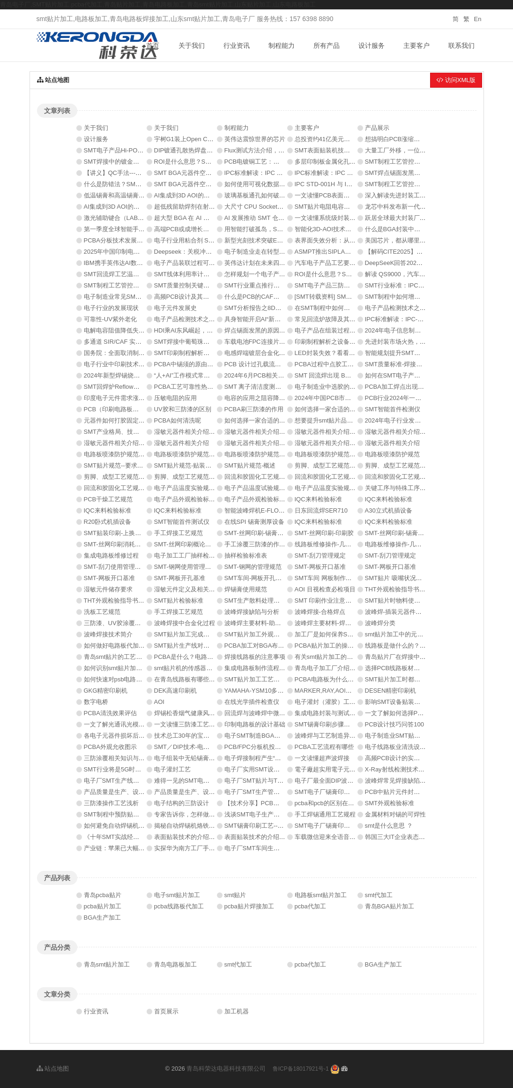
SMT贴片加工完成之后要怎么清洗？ (203, 634)
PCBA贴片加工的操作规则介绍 (336, 645)
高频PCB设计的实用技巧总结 (405, 758)
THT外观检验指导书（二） (401, 589)
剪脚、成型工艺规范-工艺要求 (124, 476)
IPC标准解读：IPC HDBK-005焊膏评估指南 (283, 172)
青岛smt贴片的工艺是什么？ (122, 656)
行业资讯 (236, 45)
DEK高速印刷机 (175, 690)
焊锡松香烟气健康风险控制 (190, 713)
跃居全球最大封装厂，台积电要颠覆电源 (420, 217)
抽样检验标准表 (245, 555)
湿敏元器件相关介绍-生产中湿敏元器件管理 (213, 431)
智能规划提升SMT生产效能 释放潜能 (415, 352)
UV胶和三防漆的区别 (182, 409)
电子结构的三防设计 (181, 803)
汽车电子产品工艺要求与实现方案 (340, 262)
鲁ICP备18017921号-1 (301, 1068)
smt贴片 (235, 895)
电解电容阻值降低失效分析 (120, 330)
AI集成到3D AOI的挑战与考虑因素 (200, 195)
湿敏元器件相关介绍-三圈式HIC (127, 442)
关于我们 (191, 45)
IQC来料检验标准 (318, 499)
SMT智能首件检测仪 (392, 409)
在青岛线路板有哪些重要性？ (193, 679)
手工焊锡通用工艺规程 (325, 814)
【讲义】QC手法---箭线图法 (122, 172)
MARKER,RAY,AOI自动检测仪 (335, 690)
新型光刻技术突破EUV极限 (261, 240)
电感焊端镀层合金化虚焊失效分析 (270, 352)
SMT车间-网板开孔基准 (256, 578)
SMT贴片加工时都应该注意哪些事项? (416, 679)
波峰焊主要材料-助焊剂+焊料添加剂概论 (279, 623)
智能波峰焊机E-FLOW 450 (260, 510)
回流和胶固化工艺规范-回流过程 (127, 487)
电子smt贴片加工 (177, 895)
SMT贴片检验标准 (178, 600)
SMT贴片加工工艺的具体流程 (264, 679)
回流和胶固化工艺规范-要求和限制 (271, 476)
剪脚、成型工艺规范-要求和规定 (408, 465)
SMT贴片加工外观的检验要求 (264, 634)
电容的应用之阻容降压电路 (260, 397)
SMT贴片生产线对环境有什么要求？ (203, 645)
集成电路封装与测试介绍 (328, 713)
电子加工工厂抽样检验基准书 (193, 555)
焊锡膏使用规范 (245, 589)
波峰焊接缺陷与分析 (251, 611)
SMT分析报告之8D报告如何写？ (268, 307)
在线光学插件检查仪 (251, 701)
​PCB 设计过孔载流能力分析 (261, 364)
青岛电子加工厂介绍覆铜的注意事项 (343, 668)
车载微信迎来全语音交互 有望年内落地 (347, 836)
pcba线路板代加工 (179, 906)
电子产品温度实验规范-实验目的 (338, 487)
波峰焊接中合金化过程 (184, 623)
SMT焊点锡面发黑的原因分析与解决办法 (420, 172)
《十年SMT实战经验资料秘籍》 (127, 836)
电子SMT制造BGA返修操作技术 (267, 735)
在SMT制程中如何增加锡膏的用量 (341, 307)
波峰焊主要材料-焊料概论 (329, 623)
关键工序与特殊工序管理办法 (404, 487)
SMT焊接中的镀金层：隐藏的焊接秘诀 (136, 161)
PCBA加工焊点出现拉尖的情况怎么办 (416, 386)
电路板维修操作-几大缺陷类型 (405, 544)
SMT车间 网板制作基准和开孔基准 (341, 578)
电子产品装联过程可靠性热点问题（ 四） (210, 262)
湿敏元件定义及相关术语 (187, 589)
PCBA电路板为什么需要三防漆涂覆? (344, 679)
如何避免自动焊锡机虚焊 (117, 825)
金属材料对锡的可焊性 (395, 814)
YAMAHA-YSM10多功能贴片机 (266, 690)
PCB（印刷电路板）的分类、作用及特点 (139, 409)
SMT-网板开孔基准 (179, 578)
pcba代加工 (310, 906)
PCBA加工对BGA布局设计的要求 (269, 645)
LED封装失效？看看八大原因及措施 (343, 352)
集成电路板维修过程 (111, 555)
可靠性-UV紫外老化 (110, 319)
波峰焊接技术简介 (108, 634)
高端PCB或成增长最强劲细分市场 (200, 229)
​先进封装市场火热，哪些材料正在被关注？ (423, 341)
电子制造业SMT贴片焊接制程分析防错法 (420, 735)
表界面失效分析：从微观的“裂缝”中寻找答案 (355, 240)
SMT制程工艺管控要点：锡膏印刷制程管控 (423, 184)
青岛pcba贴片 (102, 895)
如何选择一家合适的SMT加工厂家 (270, 420)
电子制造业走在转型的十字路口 (267, 251)
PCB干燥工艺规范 (108, 499)
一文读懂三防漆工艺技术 (187, 724)
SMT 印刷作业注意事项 (326, 600)
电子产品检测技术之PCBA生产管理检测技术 (425, 307)
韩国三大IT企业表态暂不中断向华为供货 (419, 836)
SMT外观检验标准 (389, 803)
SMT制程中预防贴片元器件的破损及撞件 (139, 814)
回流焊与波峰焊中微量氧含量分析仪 (273, 713)
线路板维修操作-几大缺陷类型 (335, 544)
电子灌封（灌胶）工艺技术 (331, 701)
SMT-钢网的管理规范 (253, 566)
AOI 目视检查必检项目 (325, 589)
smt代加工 (379, 895)
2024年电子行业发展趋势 (399, 420)
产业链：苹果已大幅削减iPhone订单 (133, 848)
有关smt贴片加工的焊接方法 (333, 656)
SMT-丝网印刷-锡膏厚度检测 (263, 532)
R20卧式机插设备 (108, 521)
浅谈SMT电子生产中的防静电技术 (270, 814)
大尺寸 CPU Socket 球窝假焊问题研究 (276, 206)
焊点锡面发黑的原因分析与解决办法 (273, 330)
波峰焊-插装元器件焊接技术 (402, 611)
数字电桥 (96, 701)
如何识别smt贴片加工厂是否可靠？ (131, 668)
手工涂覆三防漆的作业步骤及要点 (270, 544)
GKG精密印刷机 (106, 690)
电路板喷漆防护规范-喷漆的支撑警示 (274, 454)
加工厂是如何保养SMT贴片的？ (337, 634)
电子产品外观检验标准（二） (193, 499)
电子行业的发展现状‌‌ (111, 307)
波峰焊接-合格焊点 (320, 611)
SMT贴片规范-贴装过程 (186, 465)
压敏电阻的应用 (175, 397)
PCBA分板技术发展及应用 (119, 240)
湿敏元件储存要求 (108, 589)
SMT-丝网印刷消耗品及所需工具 (127, 544)
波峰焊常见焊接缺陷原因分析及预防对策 (420, 780)
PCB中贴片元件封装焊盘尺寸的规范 (414, 791)
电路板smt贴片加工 (321, 895)
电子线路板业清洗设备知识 (401, 746)
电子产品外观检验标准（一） (264, 499)
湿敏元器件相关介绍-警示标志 (264, 442)
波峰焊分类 (380, 623)
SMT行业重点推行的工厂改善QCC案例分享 (283, 285)
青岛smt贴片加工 (107, 964)
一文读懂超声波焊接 (322, 758)
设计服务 (371, 45)
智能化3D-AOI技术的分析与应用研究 (344, 229)
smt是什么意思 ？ (389, 825)
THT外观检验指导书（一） (120, 600)
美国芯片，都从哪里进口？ (401, 240)
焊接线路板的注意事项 (254, 656)
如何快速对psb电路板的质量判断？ (131, 679)
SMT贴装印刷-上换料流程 (119, 532)
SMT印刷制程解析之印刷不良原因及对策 (209, 352)
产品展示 (377, 127)
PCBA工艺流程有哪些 (324, 746)
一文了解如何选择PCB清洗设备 (408, 713)
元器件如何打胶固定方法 (117, 420)
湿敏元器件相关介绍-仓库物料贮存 (271, 431)
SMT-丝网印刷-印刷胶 (324, 532)
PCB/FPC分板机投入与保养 (261, 746)
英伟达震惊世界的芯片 (254, 139)
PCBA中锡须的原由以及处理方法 (199, 364)
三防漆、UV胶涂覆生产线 (118, 623)
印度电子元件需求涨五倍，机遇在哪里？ (138, 397)
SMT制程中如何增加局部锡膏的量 (411, 296)
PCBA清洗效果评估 (110, 713)
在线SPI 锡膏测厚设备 (254, 521)
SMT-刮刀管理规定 (320, 555)
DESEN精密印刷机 (390, 690)
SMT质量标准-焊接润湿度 (400, 364)
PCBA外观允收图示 (110, 746)
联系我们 (461, 45)
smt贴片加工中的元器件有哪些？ (409, 634)
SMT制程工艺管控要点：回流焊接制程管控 (423, 161)
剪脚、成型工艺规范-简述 (188, 476)
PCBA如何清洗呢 (177, 420)
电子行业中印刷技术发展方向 (123, 364)
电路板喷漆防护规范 (392, 454)
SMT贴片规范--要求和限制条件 (126, 465)
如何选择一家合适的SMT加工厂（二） (347, 409)
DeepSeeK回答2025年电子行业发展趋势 (420, 262)
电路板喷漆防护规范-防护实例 (335, 454)
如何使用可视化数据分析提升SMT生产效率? (284, 184)
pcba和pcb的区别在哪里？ (330, 803)
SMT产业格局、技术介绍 (117, 431)
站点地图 (53, 1068)
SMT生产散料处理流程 (255, 600)
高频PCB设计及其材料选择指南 (197, 296)
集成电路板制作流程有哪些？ (264, 668)
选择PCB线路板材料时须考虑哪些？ (414, 668)
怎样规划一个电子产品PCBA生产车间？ (278, 274)
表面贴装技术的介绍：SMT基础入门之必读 (282, 836)
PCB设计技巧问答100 (394, 724)
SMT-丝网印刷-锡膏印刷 (397, 532)
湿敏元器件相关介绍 (181, 442)
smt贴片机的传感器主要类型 (192, 668)
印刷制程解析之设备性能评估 (334, 341)
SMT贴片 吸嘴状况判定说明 (402, 578)
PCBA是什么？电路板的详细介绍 (199, 656)
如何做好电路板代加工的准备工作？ (132, 645)
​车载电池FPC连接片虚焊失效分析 (270, 341)
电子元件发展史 (175, 307)
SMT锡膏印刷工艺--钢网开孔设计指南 (275, 825)
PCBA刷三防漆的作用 (253, 409)
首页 (152, 45)
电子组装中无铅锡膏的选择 (190, 758)
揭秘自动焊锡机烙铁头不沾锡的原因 (203, 825)
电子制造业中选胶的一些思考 (334, 386)
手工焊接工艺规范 (178, 532)
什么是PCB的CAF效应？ (258, 296)
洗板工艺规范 (102, 611)
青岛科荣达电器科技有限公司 (226, 1068)
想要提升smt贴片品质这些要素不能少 (345, 420)
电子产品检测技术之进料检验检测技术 (206, 319)
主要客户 (416, 45)
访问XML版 (456, 79)
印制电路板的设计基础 (254, 724)
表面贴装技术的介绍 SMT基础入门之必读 (210, 836)
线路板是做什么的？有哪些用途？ (410, 645)
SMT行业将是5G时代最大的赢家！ (131, 769)
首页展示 (166, 1011)
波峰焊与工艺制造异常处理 (331, 735)
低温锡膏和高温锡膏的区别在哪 (126, 195)
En (478, 19)
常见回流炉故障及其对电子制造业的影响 (349, 319)
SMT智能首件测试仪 (181, 521)
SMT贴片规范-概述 (250, 465)
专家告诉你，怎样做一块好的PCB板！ (206, 814)
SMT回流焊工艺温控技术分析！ (127, 274)
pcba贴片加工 (102, 906)
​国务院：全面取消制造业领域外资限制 (135, 352)
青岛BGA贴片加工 (389, 906)
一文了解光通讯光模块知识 (120, 724)
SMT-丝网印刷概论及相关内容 (195, 544)
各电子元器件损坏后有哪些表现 (126, 735)
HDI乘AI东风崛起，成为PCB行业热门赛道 (211, 330)
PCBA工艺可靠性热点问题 (189, 386)
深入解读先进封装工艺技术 (401, 195)
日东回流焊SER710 (321, 510)
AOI (159, 701)
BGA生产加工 (102, 917)
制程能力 (281, 45)
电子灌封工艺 (172, 769)
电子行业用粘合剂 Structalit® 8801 (201, 240)
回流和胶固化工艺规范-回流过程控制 (344, 476)
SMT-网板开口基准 (320, 566)
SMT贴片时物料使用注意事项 (405, 600)
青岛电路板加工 (175, 964)
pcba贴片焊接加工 (249, 906)
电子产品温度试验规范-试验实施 (268, 487)
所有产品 (326, 45)
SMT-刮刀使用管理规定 (115, 566)
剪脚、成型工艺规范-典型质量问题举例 (347, 465)
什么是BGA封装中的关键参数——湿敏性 (420, 229)
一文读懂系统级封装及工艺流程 (337, 217)
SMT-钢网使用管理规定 (185, 566)
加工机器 (236, 1011)
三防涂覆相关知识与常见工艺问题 (129, 758)
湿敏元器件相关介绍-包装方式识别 (341, 442)
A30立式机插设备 (388, 510)
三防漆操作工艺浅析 (111, 803)
